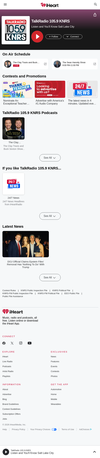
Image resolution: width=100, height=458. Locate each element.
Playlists (6, 376)
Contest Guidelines (11, 409)
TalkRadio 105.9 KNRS (21, 450)
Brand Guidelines (10, 404)
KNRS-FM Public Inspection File (17, 293)
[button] (37, 36)
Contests (55, 371)
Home (54, 394)
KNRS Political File (61, 290)
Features (55, 361)
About (5, 389)
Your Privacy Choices (43, 429)
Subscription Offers (11, 414)
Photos (54, 376)
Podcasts (6, 366)
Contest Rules (9, 290)
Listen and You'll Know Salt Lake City (32, 453)
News (53, 356)
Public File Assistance (12, 296)
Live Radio (7, 361)
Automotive (56, 389)
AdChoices (85, 429)
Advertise (6, 394)
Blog (4, 399)
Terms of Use (68, 429)
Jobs (4, 419)
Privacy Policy (18, 429)
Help (4, 429)
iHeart (5, 356)
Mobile (54, 399)
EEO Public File (71, 293)
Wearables (56, 404)
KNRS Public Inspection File (34, 290)
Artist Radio (7, 371)
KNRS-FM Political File (48, 293)
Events (54, 366)
